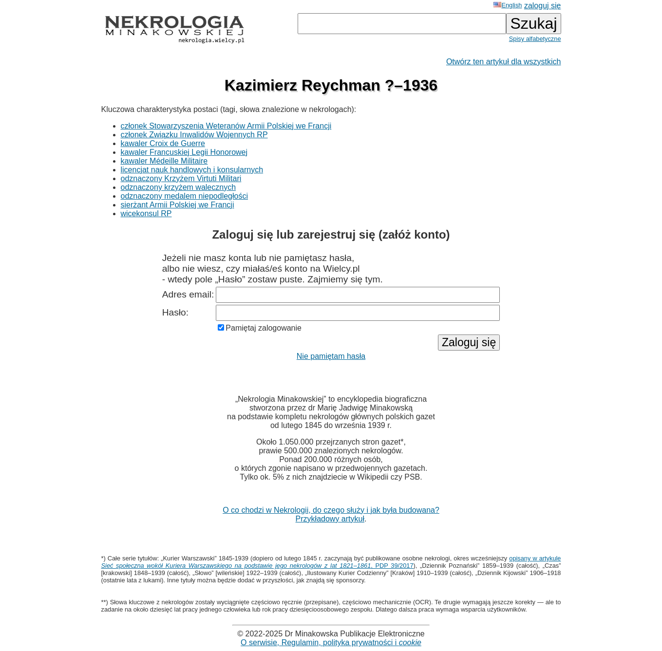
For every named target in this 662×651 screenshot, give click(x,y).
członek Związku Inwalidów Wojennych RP (194, 134)
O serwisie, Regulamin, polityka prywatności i (331, 642)
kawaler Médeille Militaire (164, 161)
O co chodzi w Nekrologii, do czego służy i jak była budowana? (331, 510)
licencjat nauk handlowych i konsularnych (192, 170)
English (507, 5)
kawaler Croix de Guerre (163, 143)
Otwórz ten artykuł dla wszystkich (503, 61)
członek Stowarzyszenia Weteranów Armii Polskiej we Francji (226, 126)
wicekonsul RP (146, 213)
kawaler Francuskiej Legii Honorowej (184, 152)
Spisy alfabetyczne (535, 38)
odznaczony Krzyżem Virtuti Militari (181, 178)
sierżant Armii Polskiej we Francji (177, 205)
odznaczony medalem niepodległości (184, 196)
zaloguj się (542, 5)
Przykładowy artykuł (330, 519)
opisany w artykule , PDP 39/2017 (331, 562)
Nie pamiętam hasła (331, 356)
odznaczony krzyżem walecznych (178, 187)
